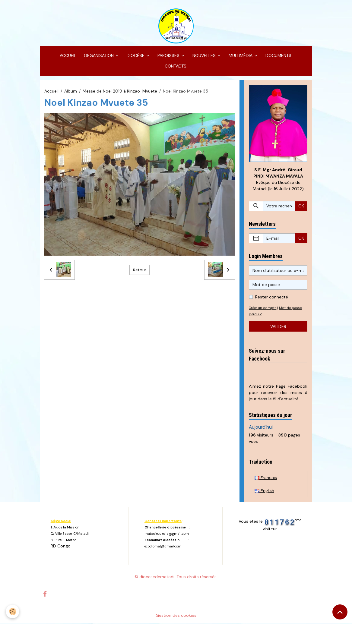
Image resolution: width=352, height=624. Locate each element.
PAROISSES (168, 56)
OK (301, 206)
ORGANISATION (99, 56)
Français (266, 478)
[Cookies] (13, 611)
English (264, 491)
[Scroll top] (339, 611)
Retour (139, 270)
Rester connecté (271, 298)
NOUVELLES (204, 56)
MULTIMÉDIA (240, 56)
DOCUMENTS (277, 56)
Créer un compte (263, 309)
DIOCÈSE (135, 56)
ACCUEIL (67, 56)
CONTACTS (174, 66)
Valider (278, 327)
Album (70, 91)
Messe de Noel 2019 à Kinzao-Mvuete (120, 91)
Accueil (51, 91)
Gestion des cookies (176, 616)
